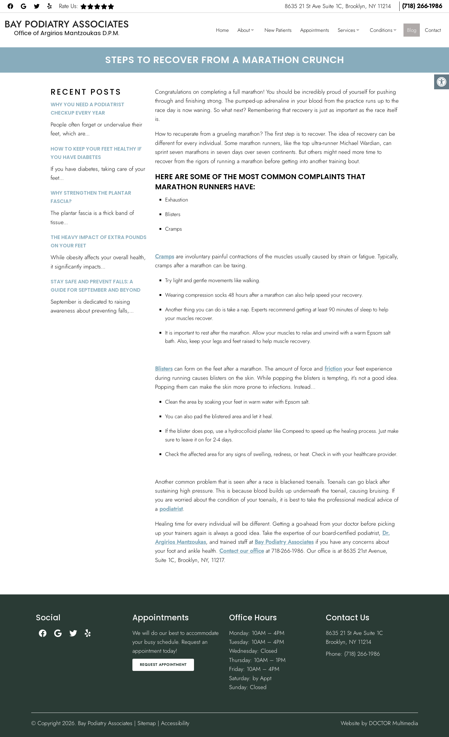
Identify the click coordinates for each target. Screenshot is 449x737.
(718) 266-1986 (422, 6)
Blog (411, 30)
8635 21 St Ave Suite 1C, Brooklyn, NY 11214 (339, 6)
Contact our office (241, 551)
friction (333, 369)
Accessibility (175, 723)
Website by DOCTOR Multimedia (379, 723)
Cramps (164, 256)
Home (222, 30)
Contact (433, 30)
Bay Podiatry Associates (66, 24)
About (243, 30)
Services (346, 30)
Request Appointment (163, 664)
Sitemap (146, 723)
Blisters (164, 369)
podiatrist (171, 509)
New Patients (278, 30)
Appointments (314, 30)
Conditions (381, 30)
